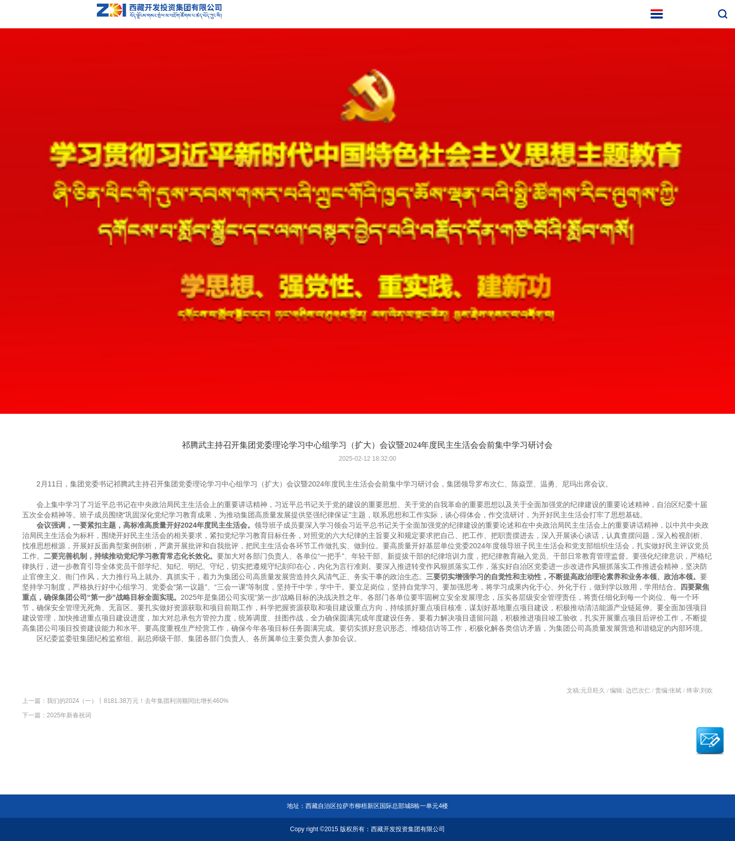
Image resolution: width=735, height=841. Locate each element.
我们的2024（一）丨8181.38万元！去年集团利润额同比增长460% (138, 700)
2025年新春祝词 (69, 715)
